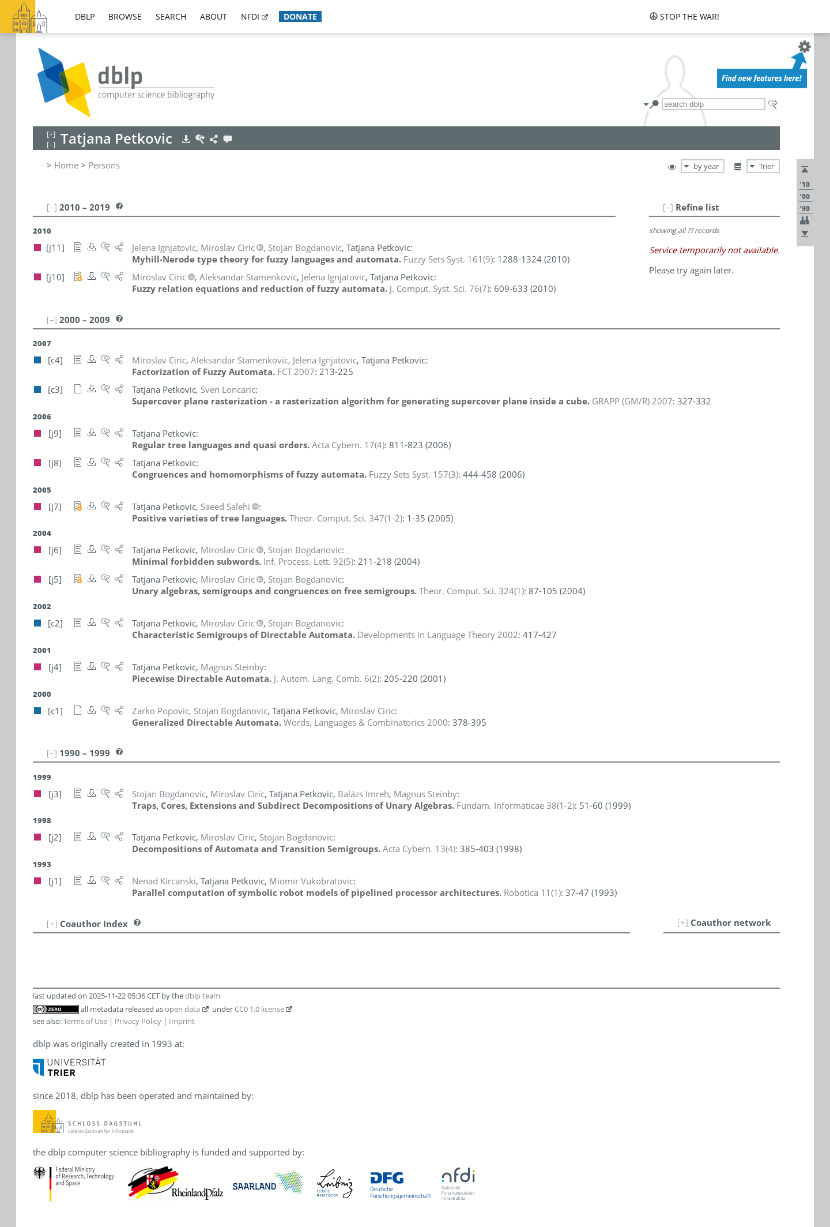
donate (300, 16)
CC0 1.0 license (259, 1009)
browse (125, 16)
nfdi (250, 16)
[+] (682, 922)
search (171, 16)
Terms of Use (85, 1021)
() (448, 259)
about (213, 16)
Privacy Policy (138, 1021)
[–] (668, 207)
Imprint (182, 1021)
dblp (85, 16)
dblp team (202, 995)
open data (182, 1009)
